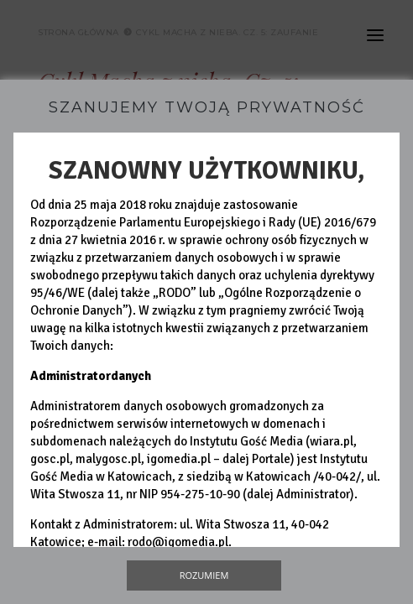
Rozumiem (204, 575)
